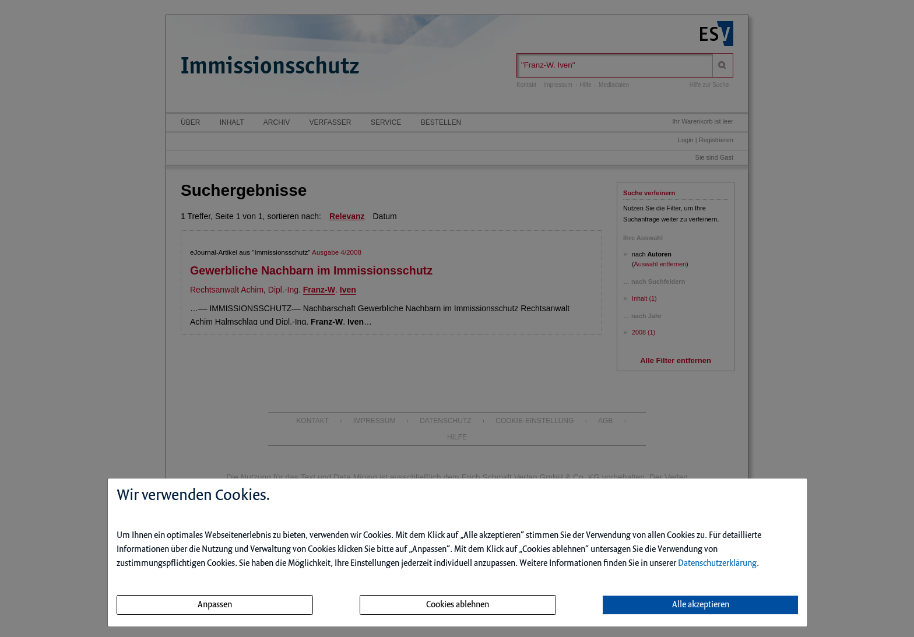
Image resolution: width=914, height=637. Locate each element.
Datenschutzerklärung (717, 563)
